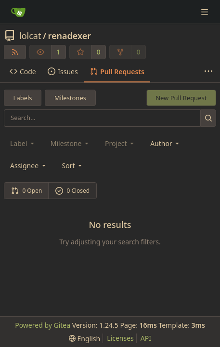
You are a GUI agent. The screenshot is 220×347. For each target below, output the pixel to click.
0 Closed (72, 191)
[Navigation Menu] (205, 12)
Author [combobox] (165, 143)
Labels (22, 97)
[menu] (73, 165)
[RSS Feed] (15, 52)
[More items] (208, 71)
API (146, 338)
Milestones (70, 97)
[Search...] (208, 117)
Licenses (120, 338)
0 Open (26, 191)
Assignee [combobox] (28, 165)
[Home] (18, 12)
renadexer (69, 35)
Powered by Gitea (42, 325)
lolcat (30, 35)
